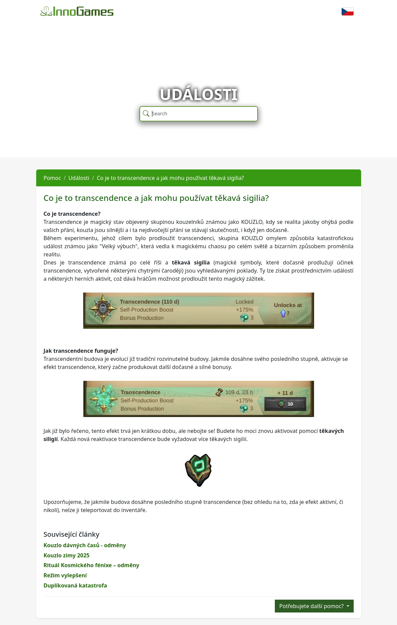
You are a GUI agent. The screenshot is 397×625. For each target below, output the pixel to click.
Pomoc (52, 178)
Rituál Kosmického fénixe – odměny (91, 565)
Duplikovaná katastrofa (75, 585)
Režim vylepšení (65, 575)
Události (78, 178)
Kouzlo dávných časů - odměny (85, 545)
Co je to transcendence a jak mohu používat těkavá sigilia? (170, 178)
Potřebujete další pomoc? (312, 606)
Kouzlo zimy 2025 (67, 555)
